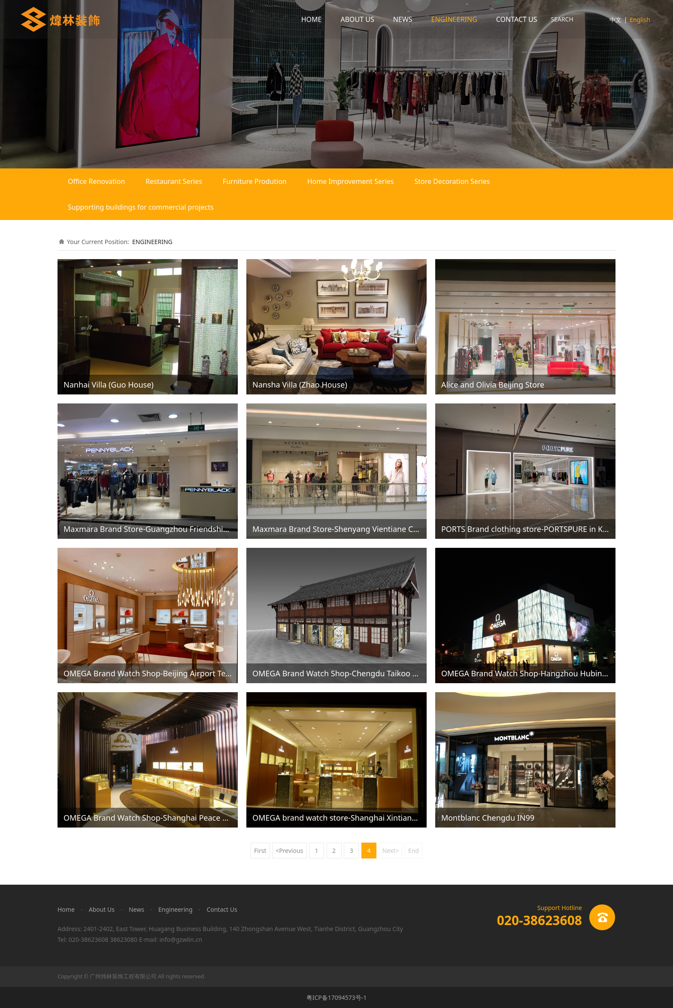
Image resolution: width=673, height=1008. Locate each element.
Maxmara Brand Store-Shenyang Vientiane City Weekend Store (365, 529)
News (136, 909)
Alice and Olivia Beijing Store (492, 384)
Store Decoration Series (452, 181)
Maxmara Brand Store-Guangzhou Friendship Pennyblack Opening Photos (198, 529)
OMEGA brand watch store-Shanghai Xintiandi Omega (349, 818)
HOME (311, 19)
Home (66, 909)
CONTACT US (516, 19)
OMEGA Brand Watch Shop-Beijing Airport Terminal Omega (171, 673)
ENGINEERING (454, 19)
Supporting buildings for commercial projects (141, 207)
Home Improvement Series (350, 181)
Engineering (175, 909)
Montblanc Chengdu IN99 (487, 818)
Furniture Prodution (255, 181)
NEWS (402, 19)
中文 (615, 19)
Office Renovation (96, 181)
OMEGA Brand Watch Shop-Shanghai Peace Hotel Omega (167, 818)
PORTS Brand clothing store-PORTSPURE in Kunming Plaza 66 (552, 529)
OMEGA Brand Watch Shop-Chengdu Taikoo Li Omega (349, 673)
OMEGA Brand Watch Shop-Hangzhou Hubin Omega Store (546, 673)
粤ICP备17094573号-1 (336, 997)
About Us (102, 909)
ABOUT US (357, 19)
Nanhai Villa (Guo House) (109, 384)
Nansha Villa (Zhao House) (299, 384)
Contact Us (221, 909)
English (640, 19)
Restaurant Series (174, 181)
